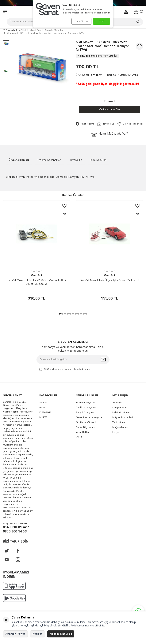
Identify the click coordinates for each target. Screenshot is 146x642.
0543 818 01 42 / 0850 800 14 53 (16, 530)
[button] (60, 314)
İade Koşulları (98, 160)
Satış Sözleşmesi (85, 413)
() (138, 12)
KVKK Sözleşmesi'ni (53, 369)
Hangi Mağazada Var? (109, 134)
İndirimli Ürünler (121, 413)
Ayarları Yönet (15, 634)
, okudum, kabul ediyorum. (64, 369)
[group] (42, 67)
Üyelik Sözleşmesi (86, 408)
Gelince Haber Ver (110, 109)
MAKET (22, 30)
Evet (101, 21)
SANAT (43, 403)
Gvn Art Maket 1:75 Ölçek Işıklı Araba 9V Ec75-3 (110, 280)
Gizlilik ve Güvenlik (86, 422)
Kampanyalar (119, 408)
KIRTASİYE (45, 413)
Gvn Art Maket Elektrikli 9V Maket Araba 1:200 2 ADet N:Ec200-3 (36, 282)
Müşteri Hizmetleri (122, 417)
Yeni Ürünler (119, 422)
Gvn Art (36, 275)
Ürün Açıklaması (19, 160)
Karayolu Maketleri (54, 30)
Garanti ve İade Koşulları (89, 417)
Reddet (37, 634)
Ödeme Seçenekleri (49, 160)
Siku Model (97, 55)
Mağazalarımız (120, 427)
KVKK (79, 437)
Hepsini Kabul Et (61, 634)
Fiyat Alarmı (85, 124)
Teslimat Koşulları (85, 403)
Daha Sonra (80, 21)
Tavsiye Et (106, 124)
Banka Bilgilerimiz (85, 427)
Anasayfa (9, 30)
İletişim (116, 432)
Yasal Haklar (82, 432)
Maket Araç (35, 30)
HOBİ (42, 408)
